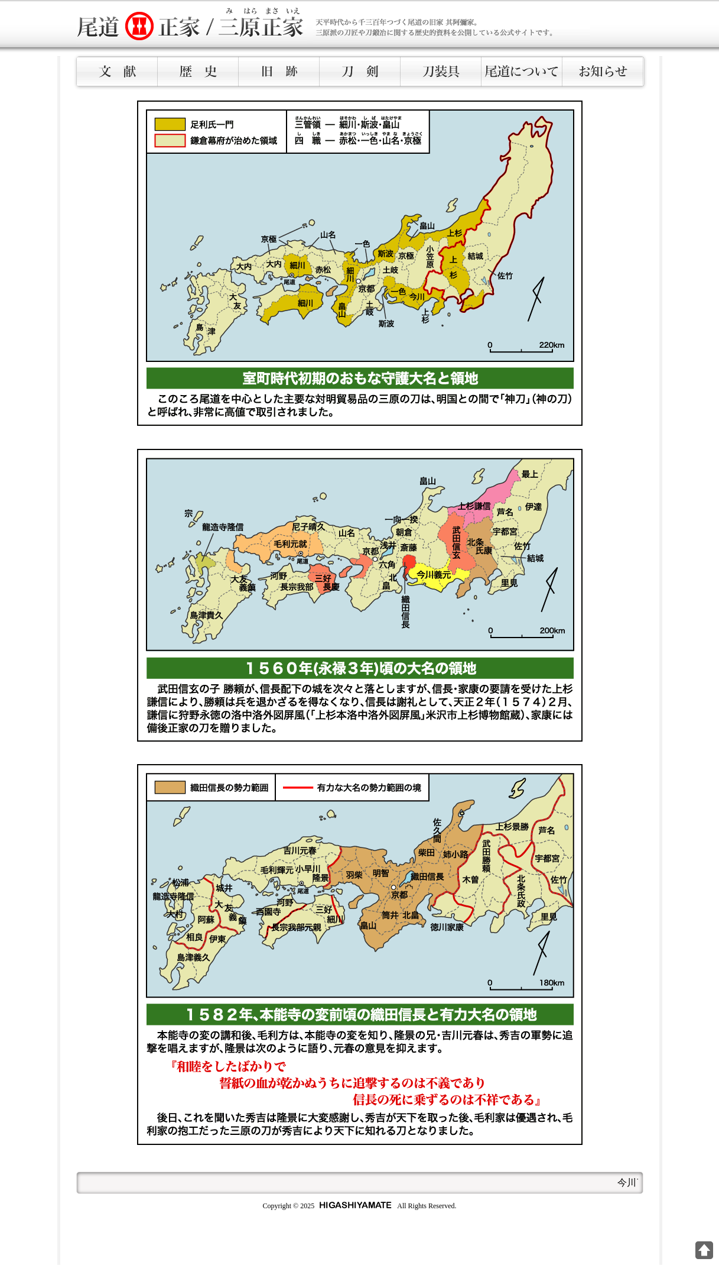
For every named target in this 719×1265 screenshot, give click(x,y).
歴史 (198, 71)
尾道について (521, 71)
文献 (117, 71)
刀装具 (441, 71)
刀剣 (360, 71)
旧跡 (279, 71)
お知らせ (602, 71)
